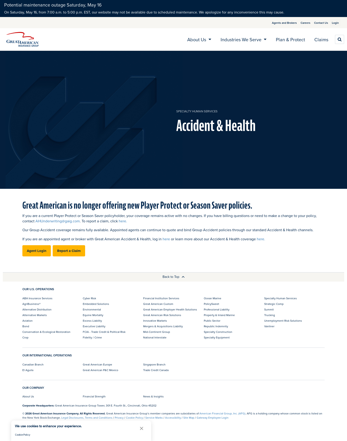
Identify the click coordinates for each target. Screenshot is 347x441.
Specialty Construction (218, 332)
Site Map (188, 418)
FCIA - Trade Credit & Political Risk (104, 332)
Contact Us (316, 23)
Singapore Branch (154, 364)
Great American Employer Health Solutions (170, 309)
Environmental (92, 309)
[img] (22, 39)
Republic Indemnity (216, 326)
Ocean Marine (212, 298)
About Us (28, 396)
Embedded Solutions (96, 304)
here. (123, 221)
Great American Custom (158, 304)
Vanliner (269, 326)
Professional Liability (216, 309)
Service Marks (154, 418)
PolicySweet (211, 304)
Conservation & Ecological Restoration (46, 332)
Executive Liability (94, 326)
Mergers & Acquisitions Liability (163, 326)
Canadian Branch (33, 364)
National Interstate (155, 337)
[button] (141, 428)
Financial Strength (94, 396)
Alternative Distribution (37, 309)
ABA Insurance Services (37, 298)
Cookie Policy (134, 418)
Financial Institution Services (161, 298)
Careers (300, 23)
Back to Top (174, 276)
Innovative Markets (155, 321)
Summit (269, 309)
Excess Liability (92, 321)
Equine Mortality (93, 315)
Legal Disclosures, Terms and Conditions (86, 418)
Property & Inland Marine (219, 315)
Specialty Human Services (197, 111)
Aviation (27, 321)
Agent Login (36, 250)
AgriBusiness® (31, 304)
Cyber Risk (89, 298)
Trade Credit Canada (156, 370)
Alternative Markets (34, 315)
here (166, 238)
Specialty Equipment (217, 337)
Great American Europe (97, 364)
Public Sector (212, 321)
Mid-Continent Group (156, 332)
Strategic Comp (274, 304)
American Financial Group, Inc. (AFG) (222, 413)
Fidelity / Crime (92, 337)
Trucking (269, 315)
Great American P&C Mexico (100, 370)
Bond (25, 326)
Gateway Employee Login (213, 418)
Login (333, 23)
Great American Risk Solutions (162, 315)
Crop (25, 337)
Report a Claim (69, 250)
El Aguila (27, 370)
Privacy (119, 418)
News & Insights (153, 396)
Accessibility (173, 418)
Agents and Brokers (278, 23)
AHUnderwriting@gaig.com (57, 221)
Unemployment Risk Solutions (283, 321)
